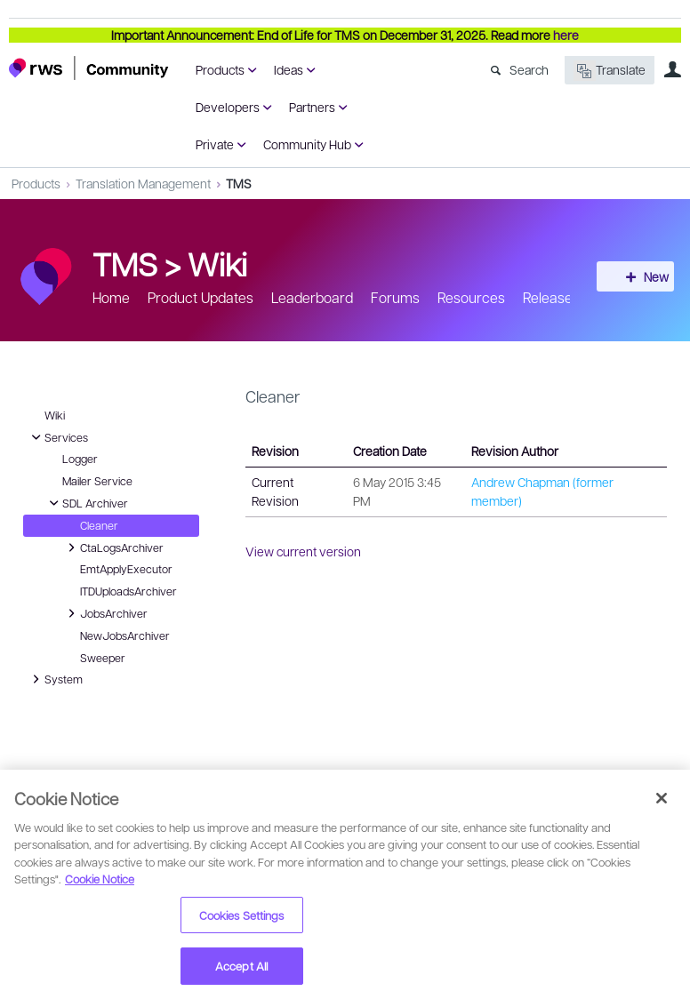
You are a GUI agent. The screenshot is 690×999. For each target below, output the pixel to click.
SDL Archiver (86, 503)
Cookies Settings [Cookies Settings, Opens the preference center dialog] (242, 915)
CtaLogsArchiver (113, 547)
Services (57, 437)
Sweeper (102, 658)
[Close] (661, 798)
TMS (239, 183)
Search (529, 69)
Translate (610, 70)
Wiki (217, 263)
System (55, 679)
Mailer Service (97, 481)
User (672, 69)
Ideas (288, 69)
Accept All (241, 965)
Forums (395, 297)
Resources (471, 297)
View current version (303, 551)
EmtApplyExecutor (126, 569)
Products (220, 69)
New (641, 276)
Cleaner (99, 525)
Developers (228, 107)
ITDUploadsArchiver (128, 591)
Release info (561, 297)
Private (215, 144)
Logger (80, 459)
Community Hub (307, 144)
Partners (312, 107)
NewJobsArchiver (125, 635)
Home (111, 297)
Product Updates (200, 297)
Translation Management (143, 183)
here (566, 35)
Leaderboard (312, 297)
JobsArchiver (105, 613)
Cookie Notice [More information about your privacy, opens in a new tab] (99, 878)
